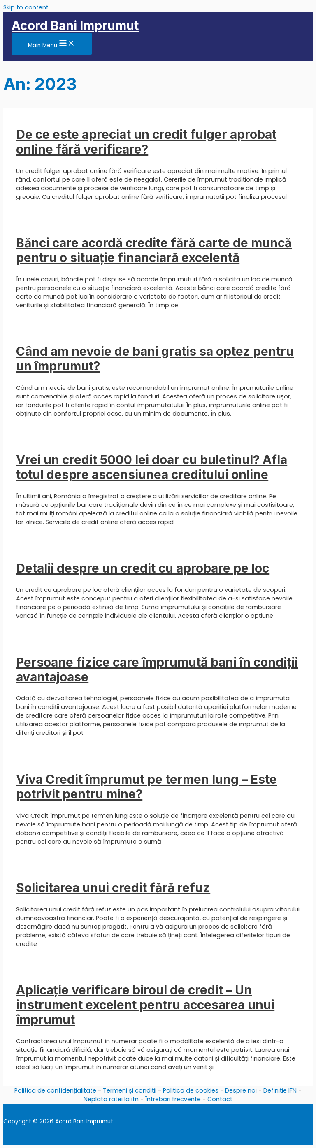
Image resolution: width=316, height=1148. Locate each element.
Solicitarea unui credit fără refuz (113, 887)
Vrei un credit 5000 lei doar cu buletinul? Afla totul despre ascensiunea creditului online (151, 467)
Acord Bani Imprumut (75, 25)
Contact (219, 1099)
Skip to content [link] (26, 7)
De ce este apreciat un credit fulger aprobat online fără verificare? (146, 141)
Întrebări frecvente (173, 1099)
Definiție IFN (280, 1090)
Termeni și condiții (129, 1090)
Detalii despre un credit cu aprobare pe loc (142, 568)
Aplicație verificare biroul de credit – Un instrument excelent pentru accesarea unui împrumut (145, 1004)
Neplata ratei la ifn (111, 1099)
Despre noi (241, 1090)
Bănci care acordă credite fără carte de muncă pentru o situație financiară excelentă (154, 250)
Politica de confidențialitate (55, 1090)
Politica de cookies (190, 1090)
